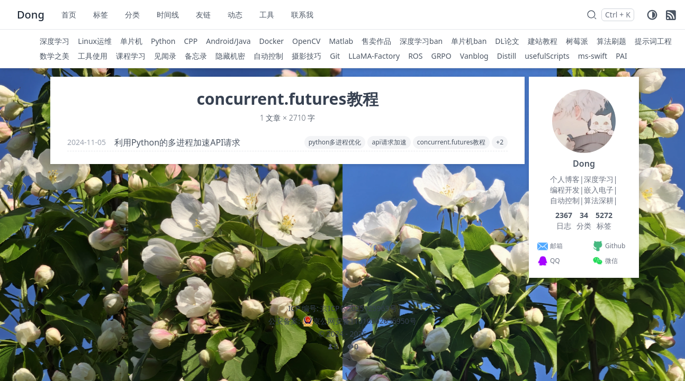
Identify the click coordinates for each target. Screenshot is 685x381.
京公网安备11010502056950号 (365, 321)
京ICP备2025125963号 (358, 308)
